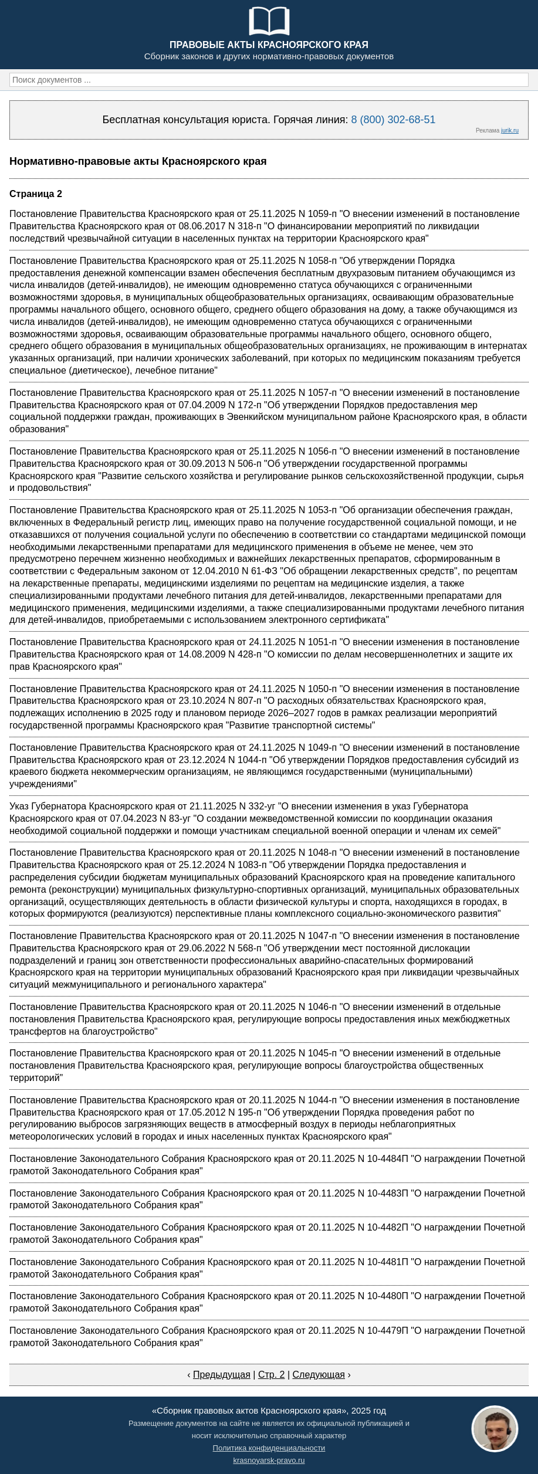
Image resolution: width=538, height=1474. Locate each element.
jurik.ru (510, 130)
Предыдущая (222, 1375)
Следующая (319, 1375)
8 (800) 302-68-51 (393, 120)
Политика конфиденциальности (269, 1447)
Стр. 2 (271, 1375)
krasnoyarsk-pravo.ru (268, 1460)
